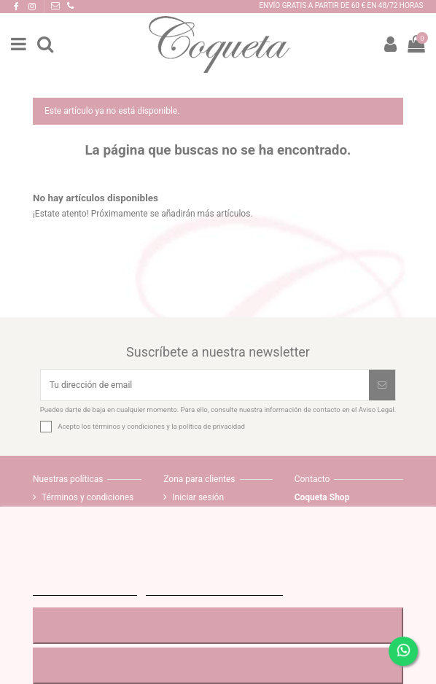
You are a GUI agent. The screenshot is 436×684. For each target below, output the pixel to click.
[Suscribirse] (382, 385)
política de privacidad (212, 426)
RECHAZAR (218, 625)
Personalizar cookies (214, 589)
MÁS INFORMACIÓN (85, 589)
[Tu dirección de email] (205, 385)
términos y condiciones (129, 426)
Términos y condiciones (87, 497)
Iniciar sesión (198, 497)
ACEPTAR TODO (218, 665)
